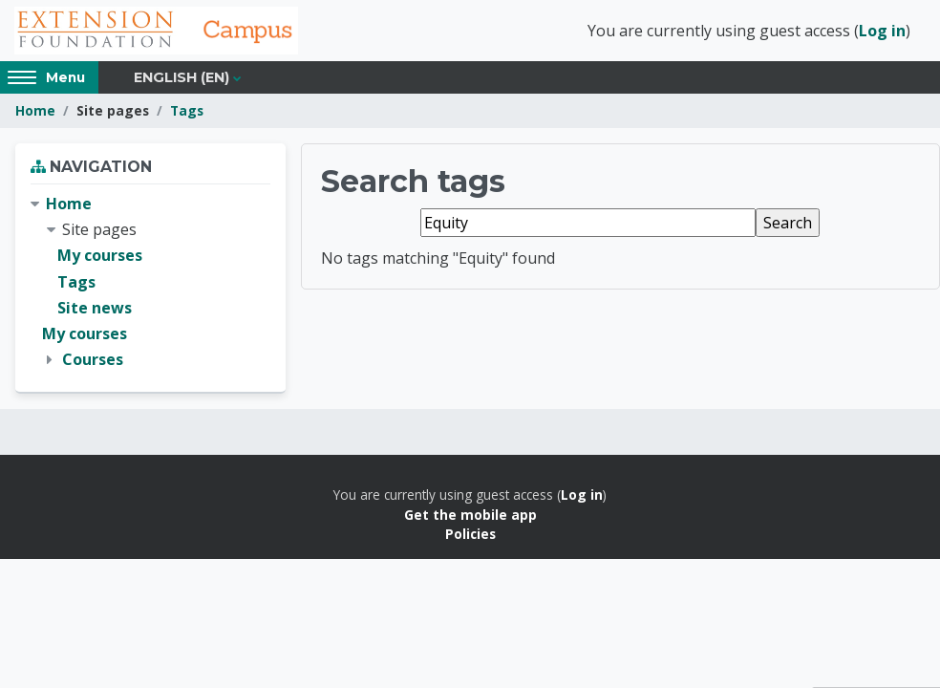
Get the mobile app (470, 515)
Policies (470, 536)
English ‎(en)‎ (181, 78)
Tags (186, 112)
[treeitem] (150, 284)
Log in (882, 31)
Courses (92, 361)
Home (35, 112)
